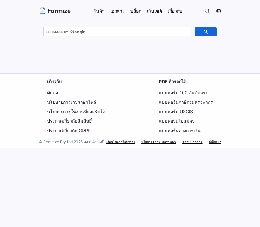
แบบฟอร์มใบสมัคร (177, 121)
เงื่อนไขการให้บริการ (120, 142)
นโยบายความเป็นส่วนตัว (158, 142)
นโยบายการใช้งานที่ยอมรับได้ (76, 111)
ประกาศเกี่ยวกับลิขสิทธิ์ (69, 121)
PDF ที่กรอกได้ (173, 81)
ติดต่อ (52, 92)
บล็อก (135, 11)
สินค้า (99, 11)
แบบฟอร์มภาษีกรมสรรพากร (186, 102)
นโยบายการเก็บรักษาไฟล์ (71, 102)
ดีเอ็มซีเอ (215, 142)
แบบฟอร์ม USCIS (176, 111)
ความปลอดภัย (192, 142)
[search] (116, 32)
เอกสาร (117, 11)
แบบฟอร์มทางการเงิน (180, 130)
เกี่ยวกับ (54, 81)
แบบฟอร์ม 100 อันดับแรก (183, 92)
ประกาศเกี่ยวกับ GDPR (69, 130)
